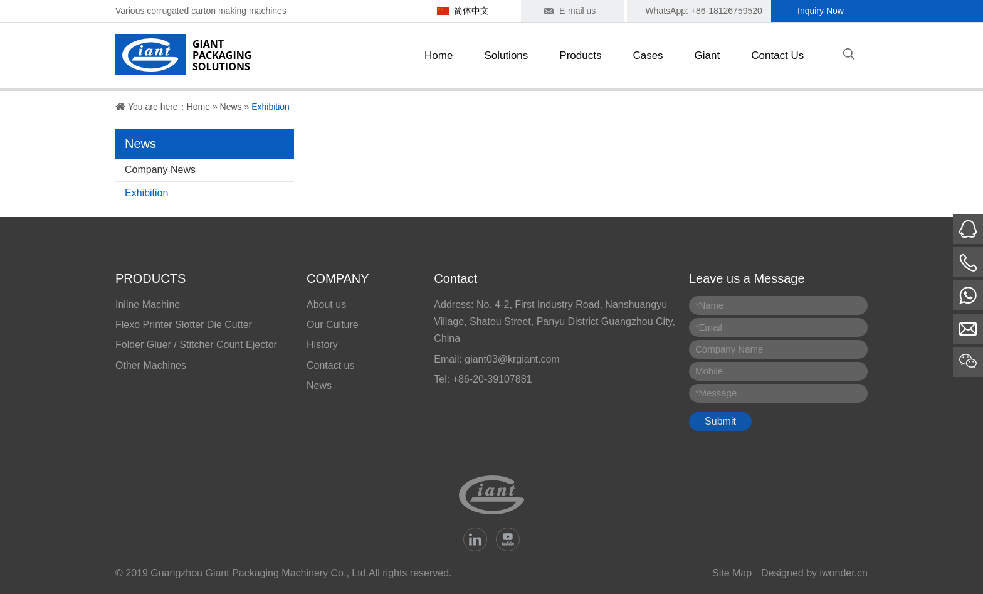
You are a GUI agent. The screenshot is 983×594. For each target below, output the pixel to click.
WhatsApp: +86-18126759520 (703, 11)
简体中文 (471, 11)
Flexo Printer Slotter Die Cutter (183, 324)
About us (326, 304)
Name (709, 305)
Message (716, 393)
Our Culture (333, 324)
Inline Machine (147, 304)
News (231, 107)
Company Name (729, 349)
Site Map (732, 573)
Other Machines (150, 365)
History (322, 344)
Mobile (709, 371)
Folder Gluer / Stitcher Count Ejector (196, 344)
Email (708, 327)
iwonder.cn (844, 573)
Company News (160, 169)
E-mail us (577, 11)
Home (198, 107)
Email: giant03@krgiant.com (496, 359)
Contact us (330, 365)
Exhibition (270, 107)
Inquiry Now (820, 11)
